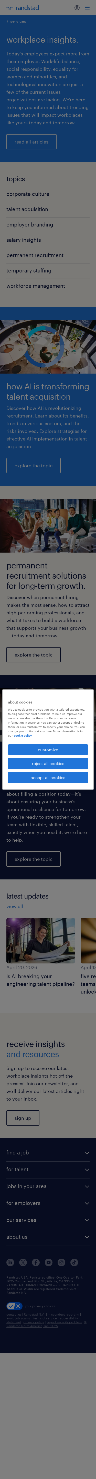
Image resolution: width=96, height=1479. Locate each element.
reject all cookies (48, 763)
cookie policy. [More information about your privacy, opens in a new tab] (23, 735)
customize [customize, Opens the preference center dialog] (48, 749)
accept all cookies (48, 777)
